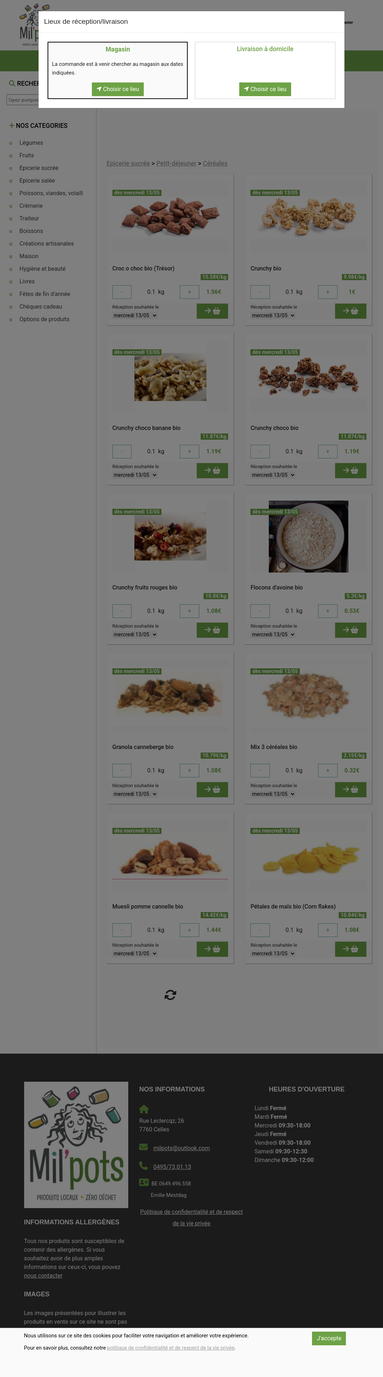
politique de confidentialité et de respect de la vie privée (170, 1348)
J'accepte (329, 1338)
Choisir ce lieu (118, 89)
